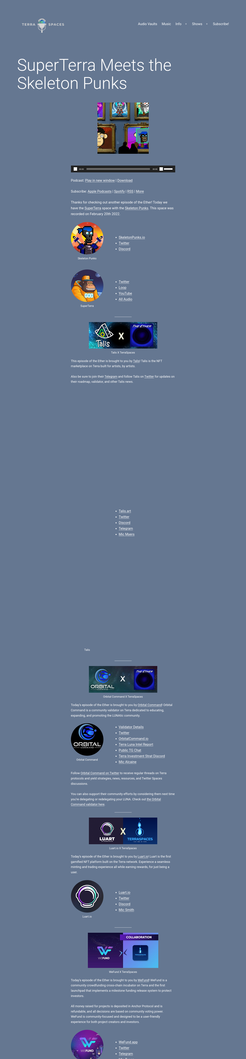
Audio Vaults (147, 24)
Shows (197, 24)
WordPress (220, 1034)
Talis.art (125, 399)
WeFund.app (128, 818)
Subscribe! (221, 24)
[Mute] (161, 169)
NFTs (151, 911)
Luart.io (143, 632)
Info (179, 24)
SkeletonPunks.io (132, 237)
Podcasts (156, 906)
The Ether (169, 906)
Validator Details (131, 503)
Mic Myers (127, 422)
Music (166, 24)
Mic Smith (126, 686)
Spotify (119, 191)
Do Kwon (140, 861)
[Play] (75, 169)
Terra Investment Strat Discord (142, 532)
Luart (113, 861)
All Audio (125, 299)
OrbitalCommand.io (133, 515)
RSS (130, 191)
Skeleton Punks (136, 208)
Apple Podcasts (100, 191)
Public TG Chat (130, 526)
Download (124, 180)
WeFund (143, 756)
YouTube (125, 293)
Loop (123, 288)
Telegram (111, 376)
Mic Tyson (126, 836)
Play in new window (100, 180)
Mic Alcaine (128, 538)
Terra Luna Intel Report (136, 521)
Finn (77, 911)
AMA (144, 911)
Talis (136, 361)
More (140, 191)
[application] (123, 169)
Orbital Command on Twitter (100, 549)
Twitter (124, 243)
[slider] (118, 169)
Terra (150, 916)
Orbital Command (150, 481)
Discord (124, 249)
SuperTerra (93, 208)
